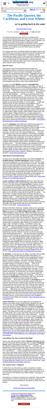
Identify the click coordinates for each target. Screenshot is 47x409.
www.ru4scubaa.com (35, 297)
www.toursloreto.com (24, 205)
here (39, 372)
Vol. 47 (32, 9)
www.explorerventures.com (18, 153)
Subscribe (24, 4)
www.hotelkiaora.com (21, 333)
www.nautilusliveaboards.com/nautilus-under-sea (24, 361)
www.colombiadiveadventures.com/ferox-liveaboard (24, 120)
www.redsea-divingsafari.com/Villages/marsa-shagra (24, 251)
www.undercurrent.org (10, 332)
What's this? (42, 12)
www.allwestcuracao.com (18, 178)
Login (28, 4)
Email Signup (18, 4)
